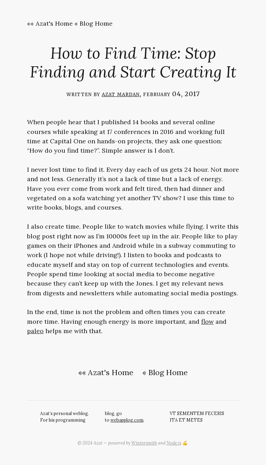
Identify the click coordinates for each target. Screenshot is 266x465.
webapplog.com (126, 420)
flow (207, 322)
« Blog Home (93, 23)
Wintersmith (144, 443)
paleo (35, 331)
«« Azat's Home (50, 23)
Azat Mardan (121, 94)
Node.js (174, 443)
